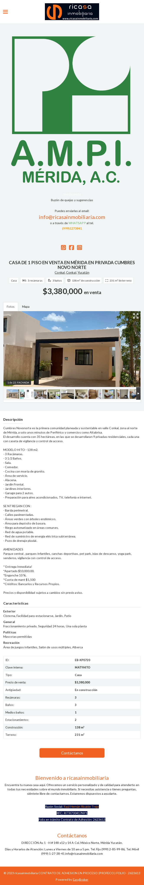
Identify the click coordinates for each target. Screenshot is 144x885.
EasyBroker (80, 879)
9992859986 (72, 194)
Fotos (11, 306)
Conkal (60, 272)
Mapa (25, 306)
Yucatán (83, 272)
